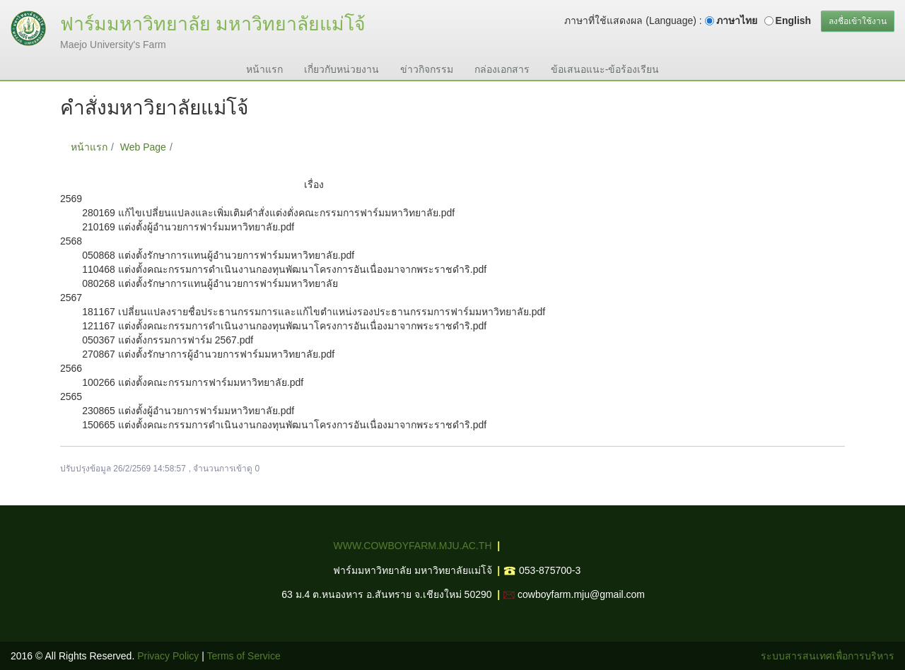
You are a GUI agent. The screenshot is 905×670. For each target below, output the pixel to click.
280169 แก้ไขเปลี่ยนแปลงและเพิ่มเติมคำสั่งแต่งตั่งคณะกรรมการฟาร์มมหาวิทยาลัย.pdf (268, 212)
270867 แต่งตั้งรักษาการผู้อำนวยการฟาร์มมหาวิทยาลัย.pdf (208, 354)
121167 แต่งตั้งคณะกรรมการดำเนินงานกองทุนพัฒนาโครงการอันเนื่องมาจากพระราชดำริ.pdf (284, 325)
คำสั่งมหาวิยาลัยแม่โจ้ (226, 147)
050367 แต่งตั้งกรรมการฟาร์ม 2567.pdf (167, 340)
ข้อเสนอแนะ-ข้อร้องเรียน (605, 69)
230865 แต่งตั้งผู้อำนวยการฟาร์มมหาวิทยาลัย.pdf (188, 410)
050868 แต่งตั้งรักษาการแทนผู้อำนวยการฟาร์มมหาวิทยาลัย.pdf (218, 255)
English (794, 20)
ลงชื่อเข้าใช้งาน (858, 21)
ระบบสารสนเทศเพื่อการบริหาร (827, 656)
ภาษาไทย (736, 20)
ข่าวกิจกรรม (426, 69)
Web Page (143, 147)
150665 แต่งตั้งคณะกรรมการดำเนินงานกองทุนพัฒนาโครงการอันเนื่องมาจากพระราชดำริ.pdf (284, 424)
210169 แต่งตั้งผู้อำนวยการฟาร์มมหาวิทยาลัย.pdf (188, 227)
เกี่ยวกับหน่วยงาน (341, 69)
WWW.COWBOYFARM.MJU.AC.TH (413, 545)
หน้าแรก (264, 69)
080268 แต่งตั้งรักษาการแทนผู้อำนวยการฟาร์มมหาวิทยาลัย (210, 283)
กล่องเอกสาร (502, 69)
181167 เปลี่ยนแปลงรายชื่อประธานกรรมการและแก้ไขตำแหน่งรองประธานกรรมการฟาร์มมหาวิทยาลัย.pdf (313, 311)
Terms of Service (244, 656)
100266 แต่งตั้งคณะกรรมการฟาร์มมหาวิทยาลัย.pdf (192, 382)
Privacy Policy (168, 656)
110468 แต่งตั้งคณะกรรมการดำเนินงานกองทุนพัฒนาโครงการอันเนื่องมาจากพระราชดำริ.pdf (284, 269)
